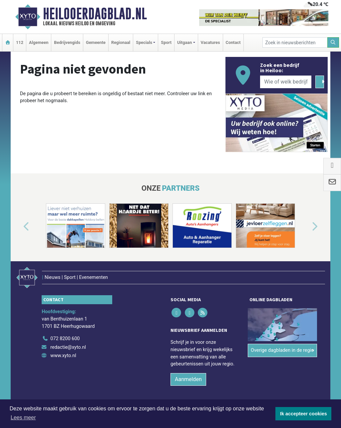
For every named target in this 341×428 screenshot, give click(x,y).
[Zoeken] (333, 42)
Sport (166, 42)
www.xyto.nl (63, 355)
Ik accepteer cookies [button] (303, 413)
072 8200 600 (65, 338)
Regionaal (120, 42)
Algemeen (38, 42)
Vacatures (210, 42)
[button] (19, 227)
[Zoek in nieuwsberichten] (295, 42)
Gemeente (96, 42)
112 (19, 42)
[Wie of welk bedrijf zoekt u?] (285, 82)
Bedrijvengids (67, 42)
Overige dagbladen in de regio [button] (282, 350)
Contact (233, 42)
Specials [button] (144, 42)
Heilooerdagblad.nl (95, 14)
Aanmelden (188, 379)
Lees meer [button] (23, 417)
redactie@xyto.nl (68, 347)
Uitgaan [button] (184, 42)
